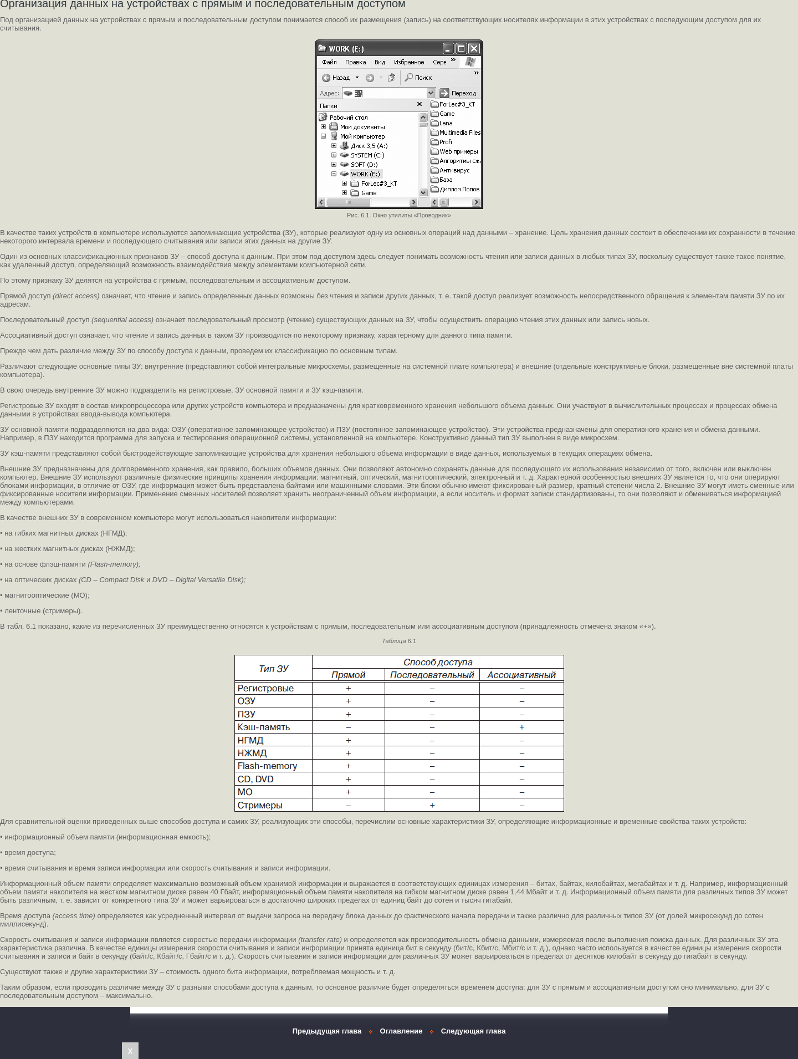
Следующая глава (473, 1031)
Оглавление (401, 1031)
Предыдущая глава (327, 1031)
